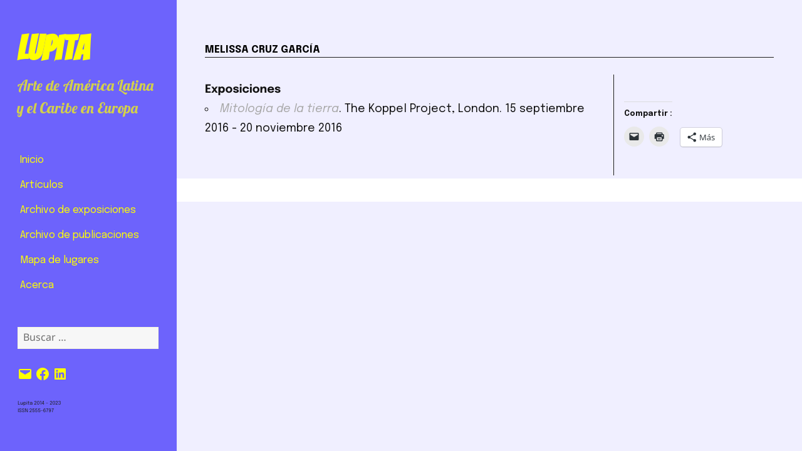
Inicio (32, 160)
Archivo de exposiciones (78, 210)
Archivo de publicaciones (79, 235)
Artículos (41, 185)
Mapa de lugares (59, 260)
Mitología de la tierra (279, 109)
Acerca (37, 285)
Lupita (53, 48)
